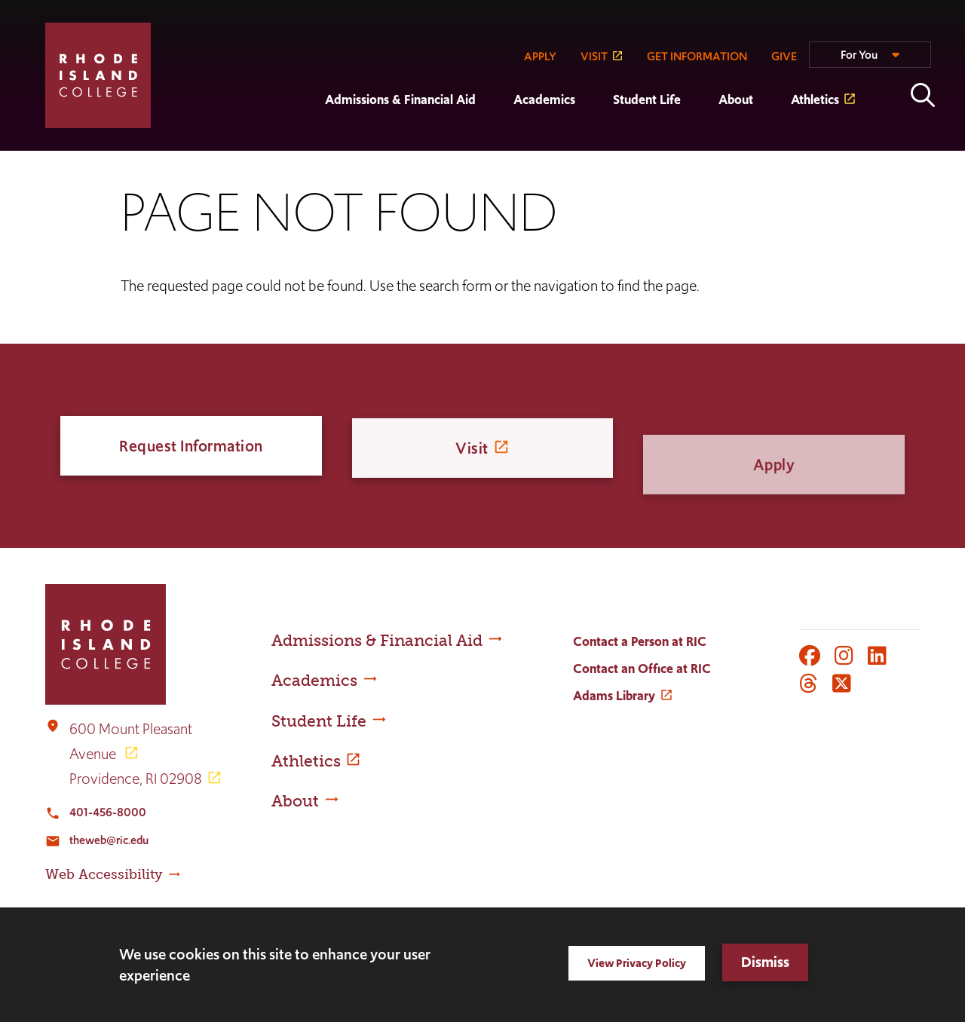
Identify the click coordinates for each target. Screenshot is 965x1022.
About (735, 99)
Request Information (191, 446)
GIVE (784, 56)
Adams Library (614, 696)
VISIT (594, 56)
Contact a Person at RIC (639, 641)
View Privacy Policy (636, 963)
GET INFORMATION (697, 56)
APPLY (540, 56)
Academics (544, 99)
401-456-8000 (107, 812)
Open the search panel (923, 95)
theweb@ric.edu (109, 840)
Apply (774, 498)
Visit (472, 453)
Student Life (647, 99)
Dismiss (765, 962)
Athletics (815, 99)
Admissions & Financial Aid (400, 99)
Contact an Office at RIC (642, 668)
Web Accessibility (104, 874)
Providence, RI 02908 (135, 778)
